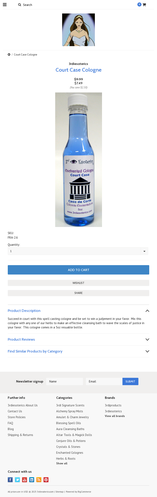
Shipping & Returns (20, 435)
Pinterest (46, 479)
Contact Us (15, 411)
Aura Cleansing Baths (70, 429)
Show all (61, 463)
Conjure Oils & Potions (71, 441)
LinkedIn (31, 479)
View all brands (115, 416)
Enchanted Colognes (69, 453)
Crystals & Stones (68, 447)
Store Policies (17, 417)
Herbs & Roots (65, 458)
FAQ (10, 423)
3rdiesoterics (78, 64)
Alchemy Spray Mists (69, 411)
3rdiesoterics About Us (23, 405)
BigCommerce (84, 491)
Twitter (17, 479)
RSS (38, 479)
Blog (11, 429)
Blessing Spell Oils (68, 423)
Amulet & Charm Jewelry (72, 417)
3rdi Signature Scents (70, 405)
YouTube (24, 479)
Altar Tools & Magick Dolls (74, 435)
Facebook (10, 479)
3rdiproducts (113, 405)
